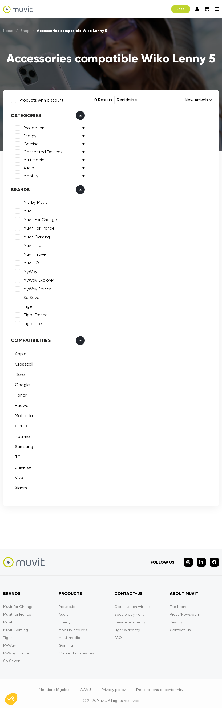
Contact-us (180, 626)
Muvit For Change (39, 218)
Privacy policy (114, 686)
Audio (27, 167)
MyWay (29, 270)
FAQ (118, 634)
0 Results (103, 99)
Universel (22, 466)
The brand (179, 603)
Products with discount (40, 99)
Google (21, 383)
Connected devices (76, 649)
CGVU (85, 686)
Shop (181, 9)
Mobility (29, 175)
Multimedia (32, 159)
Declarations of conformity (159, 686)
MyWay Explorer (37, 279)
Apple (19, 352)
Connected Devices (41, 151)
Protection (32, 127)
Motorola (23, 414)
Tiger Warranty (127, 626)
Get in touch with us (132, 603)
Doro (19, 373)
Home (8, 31)
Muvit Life (31, 244)
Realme (21, 435)
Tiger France (34, 313)
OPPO (20, 424)
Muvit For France (38, 227)
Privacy (176, 619)
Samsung (23, 445)
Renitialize (127, 99)
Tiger (27, 305)
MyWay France (36, 288)
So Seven (31, 296)
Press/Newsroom (185, 611)
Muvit (27, 209)
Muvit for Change (18, 603)
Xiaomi (20, 486)
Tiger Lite (31, 322)
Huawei (21, 404)
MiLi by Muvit (34, 201)
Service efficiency (129, 619)
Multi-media (69, 634)
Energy (28, 135)
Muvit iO (30, 261)
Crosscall (23, 363)
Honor (20, 394)
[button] (11, 699)
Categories (25, 114)
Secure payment (129, 611)
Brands (19, 188)
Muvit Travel (34, 253)
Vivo (18, 476)
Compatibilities (30, 339)
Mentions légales (54, 686)
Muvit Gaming (35, 236)
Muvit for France (17, 611)
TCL (17, 455)
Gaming (30, 143)
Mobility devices (73, 626)
